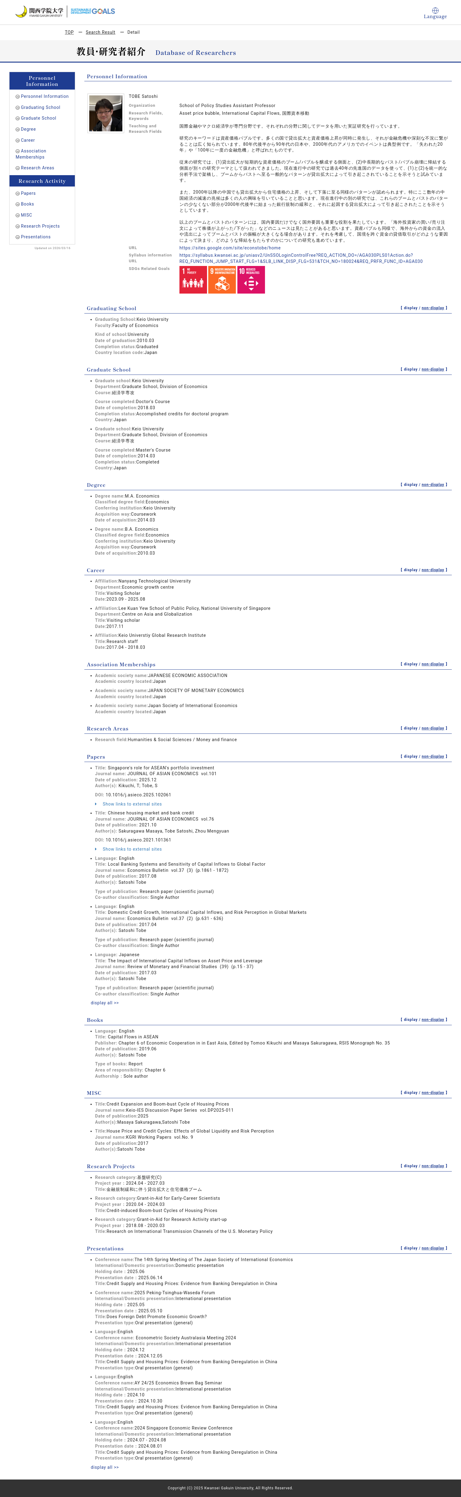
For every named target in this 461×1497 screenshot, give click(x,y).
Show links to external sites (128, 804)
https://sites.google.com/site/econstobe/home (230, 247)
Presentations (36, 236)
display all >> (105, 1002)
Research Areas (37, 167)
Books (27, 204)
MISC (26, 215)
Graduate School (38, 118)
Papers (28, 193)
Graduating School (40, 107)
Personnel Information (45, 96)
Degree (28, 129)
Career (28, 140)
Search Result (100, 32)
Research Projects (40, 226)
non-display (433, 308)
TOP (69, 32)
